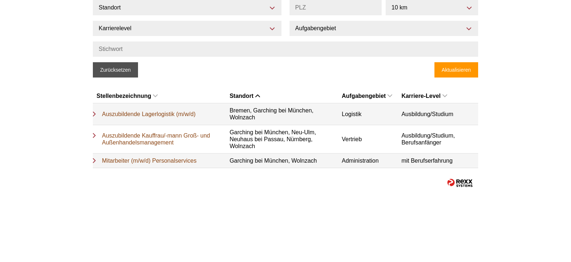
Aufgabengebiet (367, 96)
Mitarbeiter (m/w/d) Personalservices (149, 161)
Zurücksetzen (115, 70)
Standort (244, 96)
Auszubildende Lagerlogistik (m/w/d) (149, 114)
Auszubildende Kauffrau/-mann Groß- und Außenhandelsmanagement (156, 139)
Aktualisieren (456, 70)
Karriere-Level (424, 96)
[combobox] (432, 7)
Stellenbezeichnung (127, 96)
